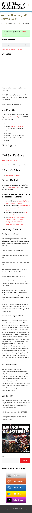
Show (2, 24)
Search (4, 456)
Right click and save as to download (12, 49)
